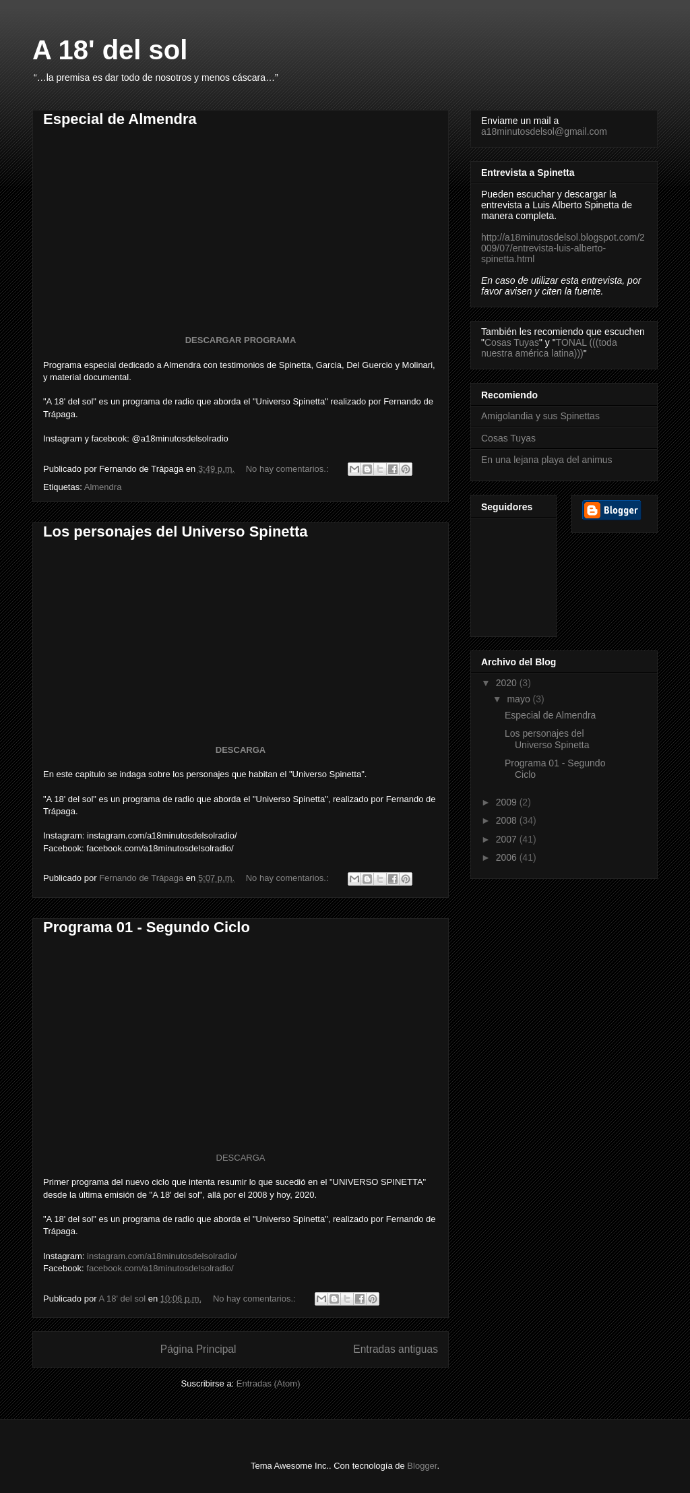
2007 (508, 839)
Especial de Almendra (120, 119)
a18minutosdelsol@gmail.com (544, 131)
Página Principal (198, 1349)
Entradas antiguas (395, 1349)
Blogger (422, 1466)
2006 (508, 857)
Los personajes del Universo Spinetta (175, 531)
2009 (508, 802)
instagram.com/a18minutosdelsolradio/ (162, 1256)
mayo (519, 699)
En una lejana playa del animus (547, 459)
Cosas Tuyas (511, 342)
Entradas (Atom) (269, 1383)
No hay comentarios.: (288, 469)
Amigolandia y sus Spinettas (540, 415)
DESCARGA (240, 750)
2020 (508, 682)
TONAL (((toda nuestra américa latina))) (549, 348)
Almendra (103, 487)
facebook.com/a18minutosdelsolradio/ (159, 1268)
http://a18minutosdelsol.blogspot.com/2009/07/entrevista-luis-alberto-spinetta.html (563, 248)
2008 (508, 820)
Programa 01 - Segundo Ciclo (146, 927)
